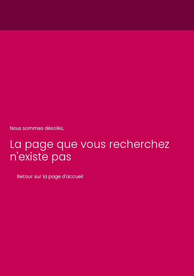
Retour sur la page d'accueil (50, 176)
